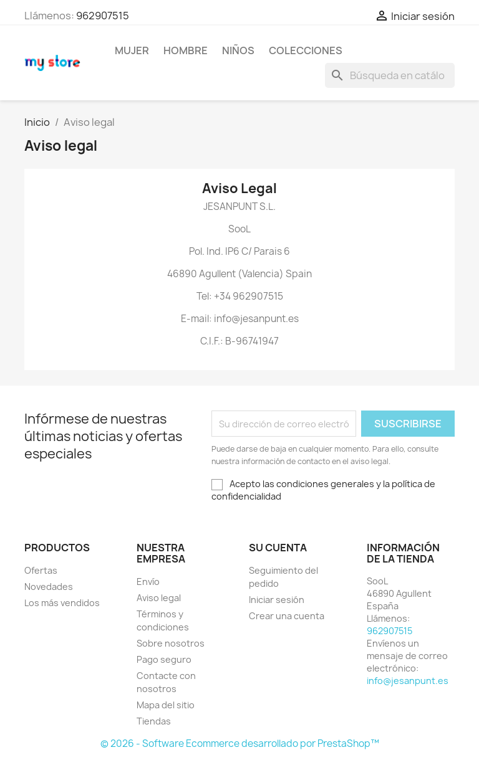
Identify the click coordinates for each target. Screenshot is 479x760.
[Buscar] (390, 75)
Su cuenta (278, 547)
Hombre (185, 50)
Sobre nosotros (171, 643)
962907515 (102, 15)
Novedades (48, 586)
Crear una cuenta (286, 616)
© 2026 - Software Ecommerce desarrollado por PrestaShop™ (239, 743)
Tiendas (154, 721)
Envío (148, 581)
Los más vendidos (62, 603)
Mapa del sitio (166, 705)
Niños (238, 50)
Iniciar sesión (276, 600)
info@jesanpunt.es (407, 680)
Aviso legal (159, 598)
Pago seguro (164, 659)
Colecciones (305, 50)
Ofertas (40, 570)
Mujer (132, 50)
